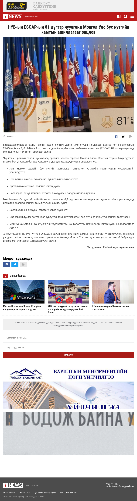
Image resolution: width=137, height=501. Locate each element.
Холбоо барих (9, 492)
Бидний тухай (25, 492)
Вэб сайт (70, 492)
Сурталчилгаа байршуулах (45, 492)
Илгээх (68, 355)
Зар (61, 492)
